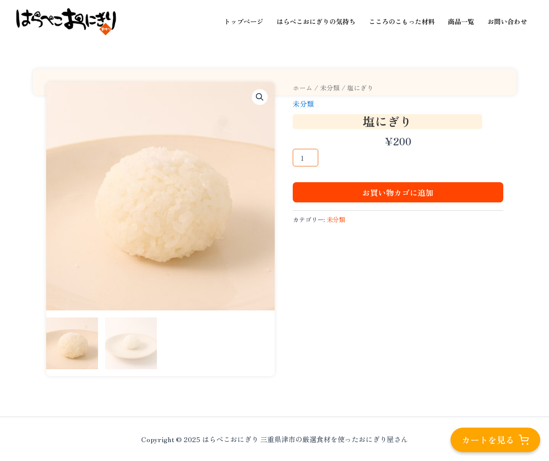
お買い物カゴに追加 (397, 192)
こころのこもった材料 (402, 21)
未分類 (330, 87)
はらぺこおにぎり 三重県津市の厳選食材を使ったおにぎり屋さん (21, 35)
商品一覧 (461, 21)
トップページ (243, 21)
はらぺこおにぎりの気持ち (316, 21)
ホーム (303, 87)
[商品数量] (305, 157)
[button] (260, 97)
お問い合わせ (507, 21)
